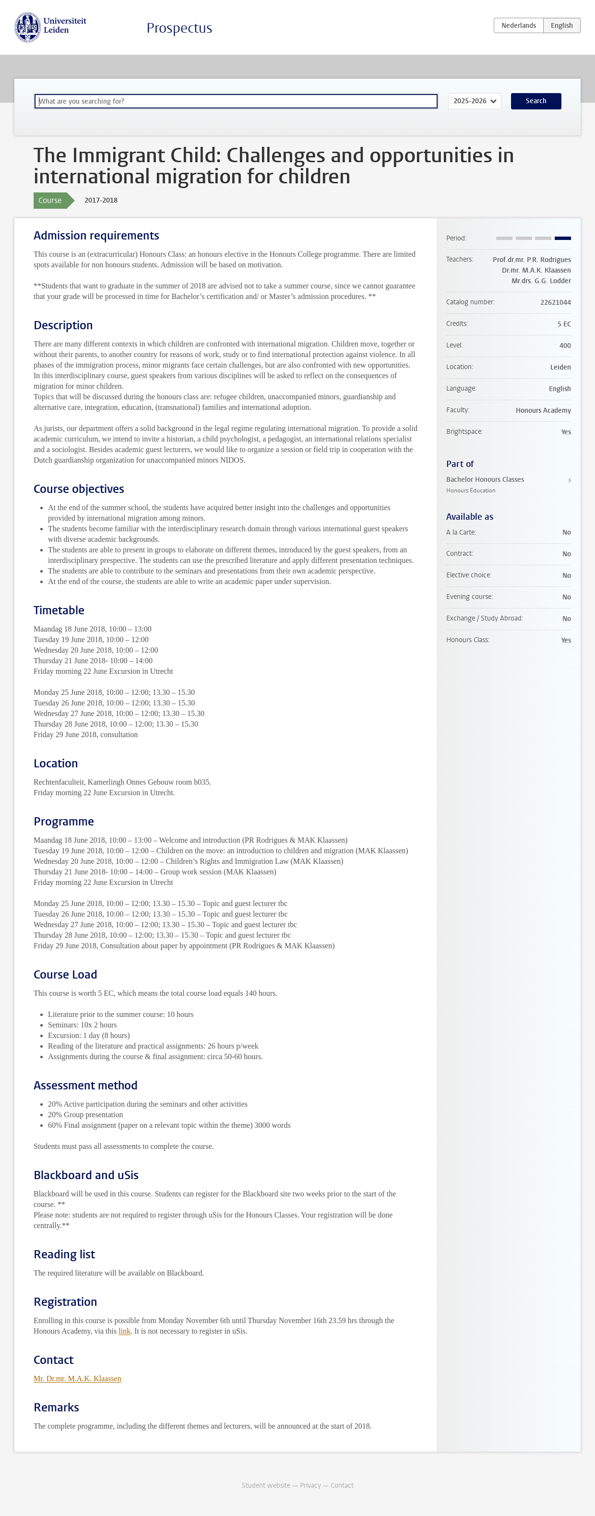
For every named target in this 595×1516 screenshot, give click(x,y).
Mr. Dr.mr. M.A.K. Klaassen (77, 1378)
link (125, 1331)
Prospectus (179, 28)
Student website (266, 1485)
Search (536, 101)
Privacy (310, 1485)
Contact (342, 1485)
